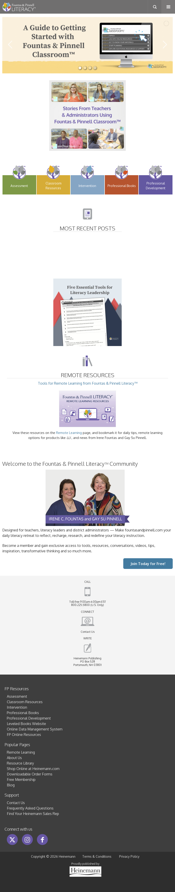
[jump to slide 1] (80, 68)
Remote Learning (69, 433)
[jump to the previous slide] (10, 45)
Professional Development (29, 718)
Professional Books (23, 712)
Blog (11, 785)
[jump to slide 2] (85, 68)
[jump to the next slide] (164, 45)
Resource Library (20, 763)
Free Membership (21, 779)
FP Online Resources (24, 734)
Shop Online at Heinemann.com (33, 768)
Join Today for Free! (148, 563)
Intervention (17, 707)
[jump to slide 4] (95, 68)
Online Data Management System (34, 729)
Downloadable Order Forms (29, 774)
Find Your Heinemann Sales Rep (33, 813)
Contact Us (88, 631)
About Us (14, 757)
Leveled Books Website (26, 723)
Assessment (17, 696)
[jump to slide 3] (90, 68)
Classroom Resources (25, 702)
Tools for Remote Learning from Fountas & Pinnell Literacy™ (87, 404)
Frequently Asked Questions (30, 808)
